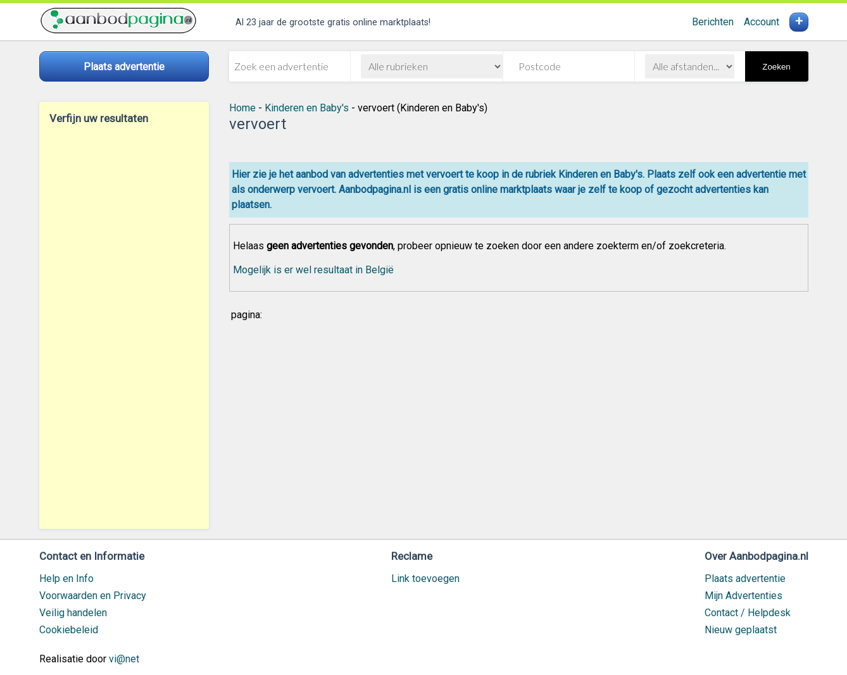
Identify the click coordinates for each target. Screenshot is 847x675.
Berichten (713, 22)
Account (761, 22)
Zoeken (776, 66)
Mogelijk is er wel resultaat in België (313, 270)
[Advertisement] (124, 326)
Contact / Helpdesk (748, 613)
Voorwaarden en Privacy (92, 596)
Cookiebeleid (68, 630)
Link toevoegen (425, 579)
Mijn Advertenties (743, 596)
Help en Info (66, 579)
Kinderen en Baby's (307, 108)
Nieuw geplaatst (741, 630)
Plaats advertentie (745, 579)
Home (242, 108)
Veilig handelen (73, 613)
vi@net (124, 659)
